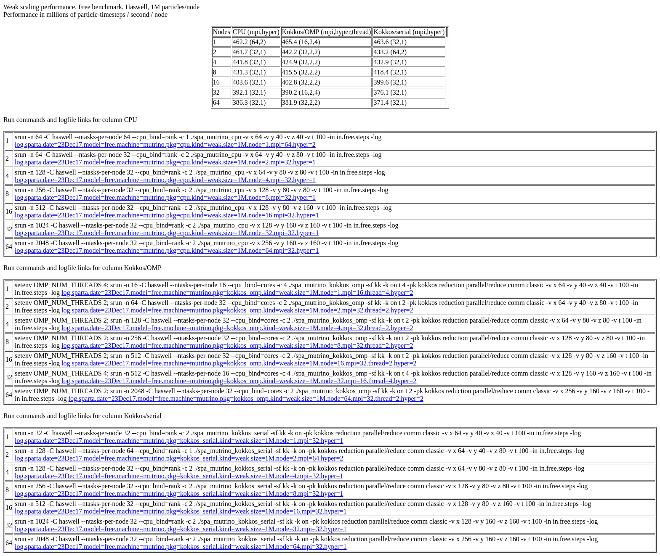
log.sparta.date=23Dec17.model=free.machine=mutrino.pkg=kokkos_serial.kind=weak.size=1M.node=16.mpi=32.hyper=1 (181, 511)
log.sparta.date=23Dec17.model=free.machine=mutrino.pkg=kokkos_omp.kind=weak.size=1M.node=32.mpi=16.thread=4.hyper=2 (238, 380)
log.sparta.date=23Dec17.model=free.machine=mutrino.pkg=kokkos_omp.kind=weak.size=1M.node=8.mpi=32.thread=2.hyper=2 (237, 345)
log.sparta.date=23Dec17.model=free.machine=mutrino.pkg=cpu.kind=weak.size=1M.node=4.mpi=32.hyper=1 (165, 179)
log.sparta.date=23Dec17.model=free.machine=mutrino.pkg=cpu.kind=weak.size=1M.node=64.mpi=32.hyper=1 (167, 250)
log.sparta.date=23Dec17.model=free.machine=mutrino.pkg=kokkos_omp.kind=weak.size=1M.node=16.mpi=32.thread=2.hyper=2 (238, 363)
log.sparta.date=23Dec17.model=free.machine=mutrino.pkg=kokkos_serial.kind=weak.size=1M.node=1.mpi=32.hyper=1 (179, 440)
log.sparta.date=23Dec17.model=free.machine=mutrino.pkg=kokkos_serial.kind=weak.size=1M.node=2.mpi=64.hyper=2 (179, 458)
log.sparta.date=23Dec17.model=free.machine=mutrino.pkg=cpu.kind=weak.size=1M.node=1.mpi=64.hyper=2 (165, 144)
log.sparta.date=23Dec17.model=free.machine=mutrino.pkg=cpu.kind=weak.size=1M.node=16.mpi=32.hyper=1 (167, 215)
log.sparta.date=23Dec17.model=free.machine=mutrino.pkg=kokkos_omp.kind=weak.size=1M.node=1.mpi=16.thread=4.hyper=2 (237, 292)
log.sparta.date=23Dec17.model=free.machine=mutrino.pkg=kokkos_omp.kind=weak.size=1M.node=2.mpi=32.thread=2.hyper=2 (237, 310)
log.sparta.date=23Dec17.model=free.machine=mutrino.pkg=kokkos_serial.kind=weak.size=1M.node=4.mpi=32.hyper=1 (179, 475)
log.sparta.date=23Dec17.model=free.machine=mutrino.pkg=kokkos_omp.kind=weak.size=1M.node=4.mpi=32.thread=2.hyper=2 (237, 327)
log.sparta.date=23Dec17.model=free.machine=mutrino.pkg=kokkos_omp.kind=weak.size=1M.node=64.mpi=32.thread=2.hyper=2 (246, 398)
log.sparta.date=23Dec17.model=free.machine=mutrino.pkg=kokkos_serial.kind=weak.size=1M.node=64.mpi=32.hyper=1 (181, 546)
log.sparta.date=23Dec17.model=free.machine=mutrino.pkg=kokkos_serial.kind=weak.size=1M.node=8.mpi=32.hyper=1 (179, 493)
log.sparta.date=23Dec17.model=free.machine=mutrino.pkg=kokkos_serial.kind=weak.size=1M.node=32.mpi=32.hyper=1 (181, 528)
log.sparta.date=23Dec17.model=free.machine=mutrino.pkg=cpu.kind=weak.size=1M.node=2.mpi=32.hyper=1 (165, 162)
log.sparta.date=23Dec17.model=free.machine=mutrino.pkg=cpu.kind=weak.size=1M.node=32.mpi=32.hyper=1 (167, 232)
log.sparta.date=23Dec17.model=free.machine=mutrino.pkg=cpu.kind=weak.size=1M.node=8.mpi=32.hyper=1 (165, 197)
